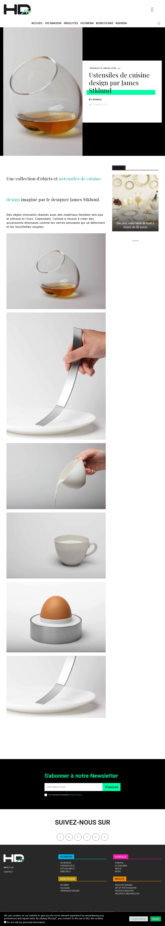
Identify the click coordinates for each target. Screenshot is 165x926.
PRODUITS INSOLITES (103, 68)
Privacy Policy (75, 795)
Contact (8, 871)
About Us (9, 867)
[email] (73, 787)
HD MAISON (66, 856)
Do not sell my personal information (26, 922)
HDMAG (97, 99)
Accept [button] (155, 919)
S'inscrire (111, 787)
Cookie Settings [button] (138, 919)
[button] (159, 23)
